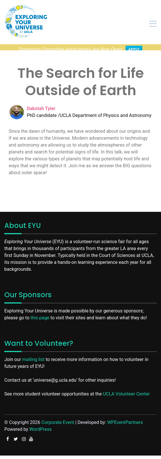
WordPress (40, 424)
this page (40, 313)
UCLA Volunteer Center (126, 389)
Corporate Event (57, 417)
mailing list (33, 354)
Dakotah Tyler (41, 103)
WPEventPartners (125, 417)
